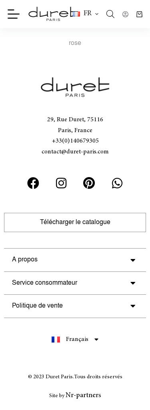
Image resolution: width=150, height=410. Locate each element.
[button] (85, 14)
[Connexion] (125, 14)
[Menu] (14, 14)
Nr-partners (83, 395)
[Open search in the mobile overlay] (110, 14)
